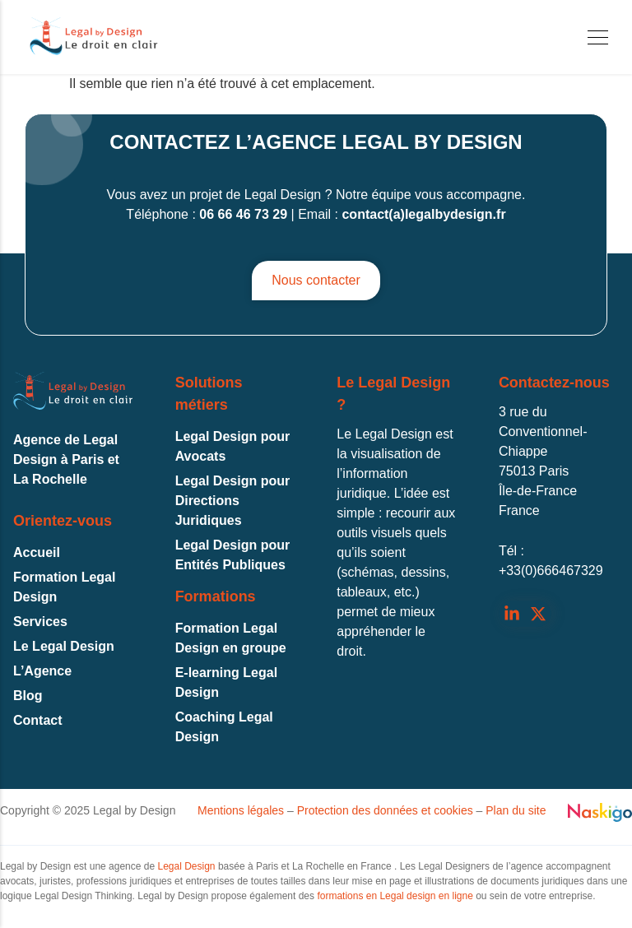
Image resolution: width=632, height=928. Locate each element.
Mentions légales (241, 810)
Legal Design (186, 866)
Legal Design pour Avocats (232, 446)
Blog (28, 696)
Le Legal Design (63, 646)
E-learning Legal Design (226, 682)
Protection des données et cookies (385, 810)
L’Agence (42, 671)
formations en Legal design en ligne (394, 896)
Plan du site (516, 810)
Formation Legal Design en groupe (230, 638)
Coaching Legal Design (224, 727)
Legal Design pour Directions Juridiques (232, 500)
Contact (38, 720)
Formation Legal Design (64, 587)
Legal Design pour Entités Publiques (232, 555)
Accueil (36, 552)
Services (40, 622)
